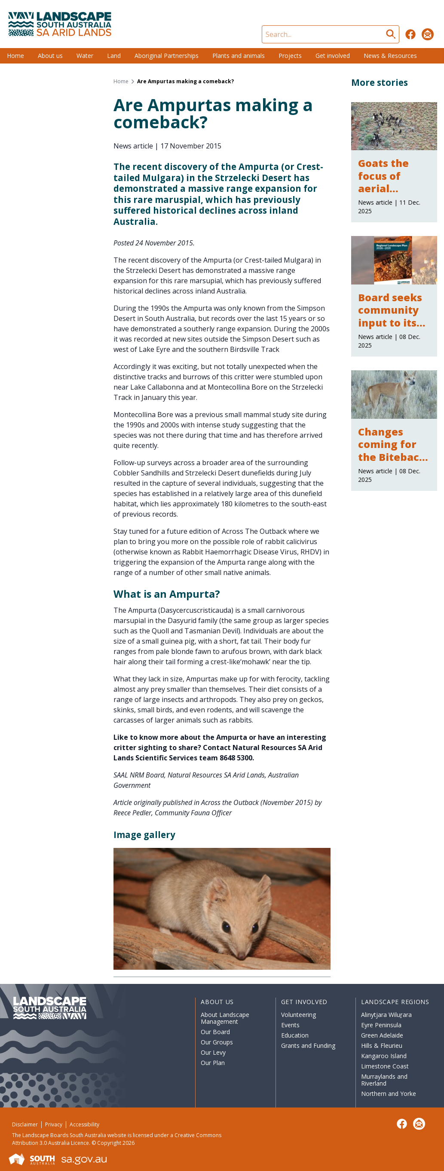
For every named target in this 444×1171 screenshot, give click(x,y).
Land (114, 55)
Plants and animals (238, 55)
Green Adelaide (382, 1035)
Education (295, 1035)
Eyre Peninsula (381, 1025)
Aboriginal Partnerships (167, 55)
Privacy (53, 1124)
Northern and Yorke (388, 1093)
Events (290, 1025)
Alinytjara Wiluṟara (386, 1015)
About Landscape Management (225, 1018)
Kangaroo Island (384, 1056)
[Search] (330, 34)
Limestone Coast (385, 1066)
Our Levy (213, 1052)
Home (15, 55)
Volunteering (298, 1015)
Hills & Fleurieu (381, 1045)
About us (50, 55)
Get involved (332, 55)
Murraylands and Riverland (384, 1079)
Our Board (215, 1032)
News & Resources (390, 55)
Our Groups (217, 1042)
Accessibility (84, 1124)
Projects (290, 55)
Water (85, 55)
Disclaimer (25, 1124)
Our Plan (213, 1063)
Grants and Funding (308, 1045)
